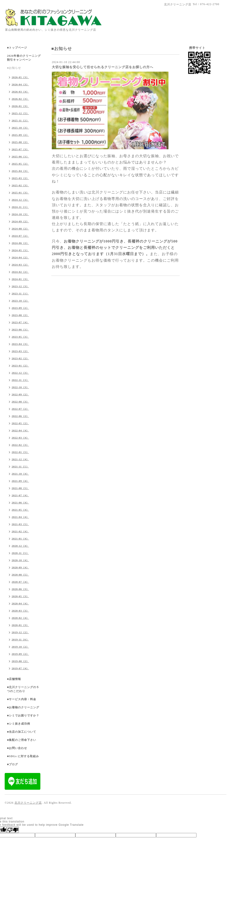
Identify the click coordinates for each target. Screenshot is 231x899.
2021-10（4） (20, 473)
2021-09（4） (20, 480)
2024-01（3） (20, 279)
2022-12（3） (20, 372)
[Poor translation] (13, 829)
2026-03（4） (20, 91)
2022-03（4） (20, 437)
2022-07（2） (20, 408)
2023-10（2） (20, 300)
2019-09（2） (20, 654)
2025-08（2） (20, 142)
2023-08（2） (20, 315)
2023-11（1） (20, 293)
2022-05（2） (20, 423)
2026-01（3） (20, 106)
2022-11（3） (20, 380)
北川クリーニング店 (28, 802)
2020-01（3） (20, 625)
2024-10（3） (20, 214)
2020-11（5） (20, 553)
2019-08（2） (20, 661)
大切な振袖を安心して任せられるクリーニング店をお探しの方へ (102, 67)
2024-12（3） (20, 199)
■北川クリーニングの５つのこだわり (23, 689)
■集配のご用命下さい (21, 740)
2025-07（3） (20, 149)
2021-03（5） (20, 524)
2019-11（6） (20, 639)
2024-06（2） (20, 243)
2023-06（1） (20, 329)
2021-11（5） (20, 466)
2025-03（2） (20, 178)
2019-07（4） (20, 668)
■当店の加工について (21, 731)
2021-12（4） (20, 459)
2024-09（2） (20, 221)
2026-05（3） (20, 77)
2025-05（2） (20, 163)
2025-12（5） (20, 113)
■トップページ (17, 47)
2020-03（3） (20, 610)
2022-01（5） (20, 452)
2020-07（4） (20, 581)
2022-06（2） (20, 416)
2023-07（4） (20, 322)
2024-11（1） (20, 207)
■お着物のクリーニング (23, 707)
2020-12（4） (20, 545)
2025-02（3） (20, 185)
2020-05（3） (20, 596)
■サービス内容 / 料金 (21, 699)
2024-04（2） (20, 257)
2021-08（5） (20, 488)
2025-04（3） (20, 171)
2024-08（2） (20, 228)
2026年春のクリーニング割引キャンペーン (24, 57)
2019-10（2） (20, 646)
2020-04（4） (20, 603)
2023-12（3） (20, 286)
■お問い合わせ (17, 748)
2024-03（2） (20, 264)
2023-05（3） (20, 336)
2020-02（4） (20, 617)
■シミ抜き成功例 (18, 723)
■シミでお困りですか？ (23, 715)
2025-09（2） (20, 134)
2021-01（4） (20, 538)
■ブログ (12, 764)
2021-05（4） (20, 509)
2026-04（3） (20, 84)
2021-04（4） (20, 517)
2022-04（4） (20, 430)
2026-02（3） (20, 98)
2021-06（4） (20, 502)
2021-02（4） (20, 531)
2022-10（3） (20, 387)
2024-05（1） (20, 250)
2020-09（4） (20, 567)
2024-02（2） (20, 271)
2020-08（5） (20, 574)
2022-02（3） (20, 444)
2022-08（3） (20, 401)
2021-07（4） (20, 495)
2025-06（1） (20, 156)
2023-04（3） (20, 344)
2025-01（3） (20, 192)
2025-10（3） (20, 127)
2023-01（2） (20, 365)
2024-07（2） (20, 235)
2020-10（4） (20, 560)
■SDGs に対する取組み (23, 756)
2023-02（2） (20, 358)
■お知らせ (14, 68)
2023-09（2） (20, 307)
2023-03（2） (20, 351)
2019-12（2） (20, 632)
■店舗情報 (14, 679)
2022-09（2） (20, 394)
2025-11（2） (20, 120)
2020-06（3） (20, 589)
